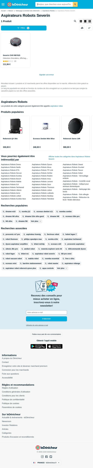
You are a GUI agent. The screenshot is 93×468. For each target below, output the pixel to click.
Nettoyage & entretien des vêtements (28, 11)
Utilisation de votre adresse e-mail (37, 325)
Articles (5, 429)
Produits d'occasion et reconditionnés (18, 437)
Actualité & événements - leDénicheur (18, 417)
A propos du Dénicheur (12, 358)
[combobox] (54, 4)
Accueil (3, 11)
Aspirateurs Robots (48, 11)
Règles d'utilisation (10, 388)
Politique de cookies (10, 403)
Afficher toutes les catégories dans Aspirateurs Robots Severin (69, 158)
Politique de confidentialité (13, 400)
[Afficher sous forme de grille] (81, 21)
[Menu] (3, 4)
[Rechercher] (75, 4)
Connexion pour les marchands (15, 370)
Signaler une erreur (46, 75)
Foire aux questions (10, 374)
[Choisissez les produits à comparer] (82, 28)
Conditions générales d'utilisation (16, 392)
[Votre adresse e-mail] (46, 312)
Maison (10, 11)
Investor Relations (9, 425)
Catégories (6, 433)
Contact (5, 362)
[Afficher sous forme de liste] (85, 21)
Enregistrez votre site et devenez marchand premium (24, 366)
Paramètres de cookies (12, 407)
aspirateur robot (56, 106)
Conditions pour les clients (13, 396)
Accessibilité (7, 378)
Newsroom (6, 421)
